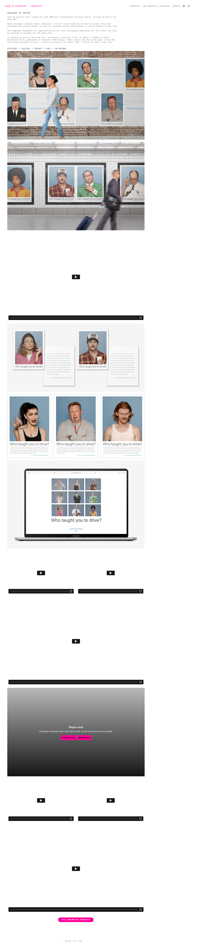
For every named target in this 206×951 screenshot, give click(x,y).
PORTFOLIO (135, 6)
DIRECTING (164, 6)
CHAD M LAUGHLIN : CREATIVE (23, 6)
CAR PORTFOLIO (150, 6)
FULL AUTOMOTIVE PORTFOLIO (76, 919)
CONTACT (176, 6)
